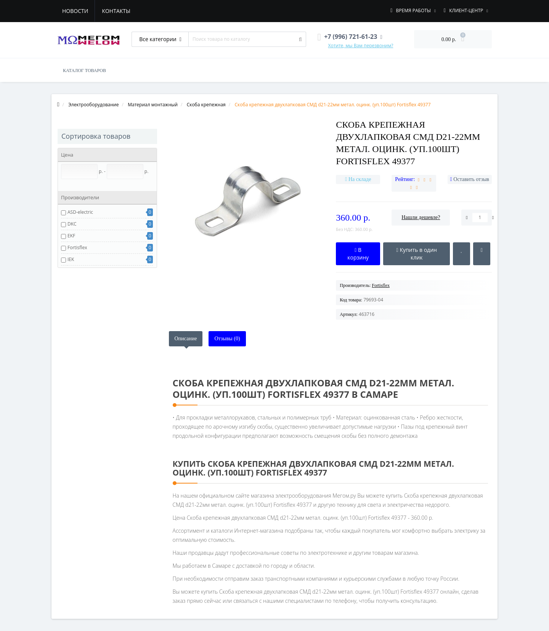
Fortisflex (77, 247)
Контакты (116, 10)
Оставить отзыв (471, 179)
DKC (72, 224)
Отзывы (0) (227, 338)
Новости (75, 10)
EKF (71, 235)
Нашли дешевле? (420, 217)
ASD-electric (80, 212)
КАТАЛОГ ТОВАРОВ (84, 70)
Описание (186, 338)
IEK (70, 259)
